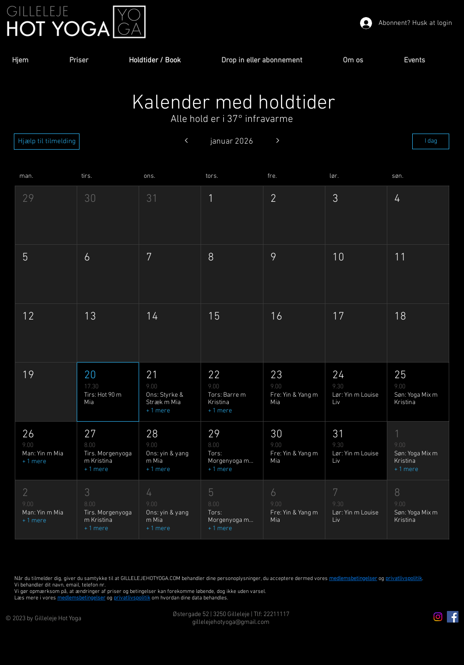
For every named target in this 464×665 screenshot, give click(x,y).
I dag (431, 141)
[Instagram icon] (438, 617)
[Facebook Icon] (452, 617)
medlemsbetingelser (353, 578)
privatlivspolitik (132, 598)
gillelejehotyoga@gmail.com (230, 622)
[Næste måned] (278, 141)
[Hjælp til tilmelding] (46, 141)
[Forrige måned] (186, 141)
